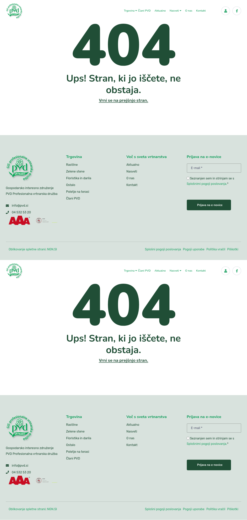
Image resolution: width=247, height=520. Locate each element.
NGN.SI (52, 249)
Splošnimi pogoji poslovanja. (207, 184)
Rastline (72, 165)
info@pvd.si (20, 206)
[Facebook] (236, 10)
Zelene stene (75, 171)
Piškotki (232, 249)
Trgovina (130, 10)
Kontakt (201, 10)
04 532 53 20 (21, 212)
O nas (188, 10)
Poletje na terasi (77, 192)
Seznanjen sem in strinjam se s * (210, 181)
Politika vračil (215, 249)
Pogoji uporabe (194, 249)
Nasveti (175, 10)
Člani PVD (144, 10)
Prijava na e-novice (209, 205)
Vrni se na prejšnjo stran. (123, 100)
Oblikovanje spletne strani (27, 249)
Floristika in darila (78, 178)
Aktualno (160, 10)
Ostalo (70, 185)
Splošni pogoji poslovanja (163, 249)
